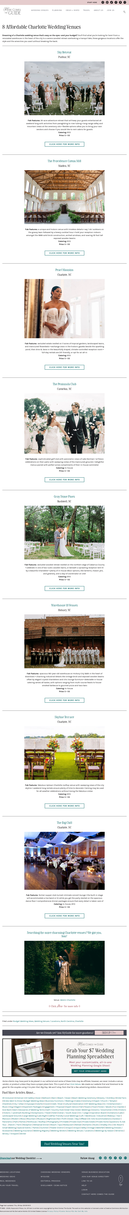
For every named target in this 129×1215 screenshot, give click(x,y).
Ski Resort (118, 1125)
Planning (57, 10)
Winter (23, 1134)
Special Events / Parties (28, 1128)
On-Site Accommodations (99, 1119)
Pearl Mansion (64, 270)
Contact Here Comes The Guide (98, 1194)
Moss (22, 1119)
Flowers (87, 1107)
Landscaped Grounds (12, 1116)
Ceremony (86, 1101)
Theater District (57, 1128)
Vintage (91, 1128)
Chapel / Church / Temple (104, 1101)
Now (109, 1033)
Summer (44, 1128)
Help (84, 1185)
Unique (68, 1128)
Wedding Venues (40, 10)
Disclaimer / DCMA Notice (54, 1185)
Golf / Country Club (54, 1110)
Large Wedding (29, 1116)
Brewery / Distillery (105, 1098)
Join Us (110, 10)
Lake (121, 1113)
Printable (64, 1122)
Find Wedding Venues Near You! (64, 1144)
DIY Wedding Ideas (93, 1104)
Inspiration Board (98, 1113)
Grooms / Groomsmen (102, 1110)
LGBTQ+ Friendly (56, 1116)
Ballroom (46, 1098)
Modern (15, 1119)
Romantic (87, 1125)
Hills (116, 1110)
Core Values (75, 1084)
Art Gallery (29, 1098)
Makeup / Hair (114, 1116)
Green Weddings (83, 1110)
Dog (11, 1107)
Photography (53, 1122)
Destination (78, 1104)
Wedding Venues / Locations (47, 1021)
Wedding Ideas (7, 1177)
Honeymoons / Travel (40, 1113)
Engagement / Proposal (53, 1107)
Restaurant (68, 1125)
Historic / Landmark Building (16, 1113)
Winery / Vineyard (10, 1134)
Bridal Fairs (121, 1098)
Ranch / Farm (15, 1125)
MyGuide (45, 1177)
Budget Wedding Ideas (23, 1021)
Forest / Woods (105, 1107)
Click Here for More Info (64, 144)
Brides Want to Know (12, 1101)
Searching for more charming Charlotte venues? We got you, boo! (64, 934)
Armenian (19, 1098)
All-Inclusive (7, 1098)
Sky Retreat (64, 52)
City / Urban (18, 1104)
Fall (81, 1107)
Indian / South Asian (67, 1113)
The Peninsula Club (64, 384)
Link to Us (87, 1181)
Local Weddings (71, 1116)
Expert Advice (72, 1107)
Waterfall (100, 1128)
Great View (69, 1110)
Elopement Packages (32, 1107)
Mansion (6, 1119)
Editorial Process (50, 1181)
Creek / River (57, 1104)
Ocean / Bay (73, 1119)
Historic (122, 1110)
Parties (22, 1122)
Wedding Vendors (59, 1131)
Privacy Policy (53, 1211)
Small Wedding (9, 1128)
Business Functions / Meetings (60, 1101)
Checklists (7, 1104)
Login (84, 1190)
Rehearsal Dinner (41, 1125)
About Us (98, 10)
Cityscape (30, 1104)
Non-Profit (61, 1119)
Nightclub (51, 1119)
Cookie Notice (65, 1211)
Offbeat (83, 1119)
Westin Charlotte (67, 1000)
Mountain (31, 1119)
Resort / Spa (56, 1125)
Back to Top (121, 1176)
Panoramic (7, 1122)
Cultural (67, 1104)
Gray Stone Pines (64, 496)
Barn (54, 1098)
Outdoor (116, 1119)
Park (16, 1122)
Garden (121, 1107)
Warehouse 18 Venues (64, 605)
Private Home (102, 1122)
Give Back (6, 1110)
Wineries (119, 1131)
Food (94, 1107)
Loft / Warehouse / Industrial (93, 1116)
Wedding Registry (41, 1131)
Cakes (78, 1101)
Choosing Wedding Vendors (55, 1172)
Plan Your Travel (9, 1185)
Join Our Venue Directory (95, 1177)
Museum (41, 1119)
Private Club (75, 1122)
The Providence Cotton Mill (64, 161)
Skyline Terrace (64, 717)
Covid (47, 1104)
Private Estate (88, 1122)
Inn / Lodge (83, 1113)
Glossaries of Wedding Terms (32, 1110)
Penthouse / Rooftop (36, 1122)
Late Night (42, 1116)
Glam (15, 1110)
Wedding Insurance (23, 1131)
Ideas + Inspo (72, 10)
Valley (83, 1128)
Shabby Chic (106, 1125)
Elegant (17, 1107)
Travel (86, 10)
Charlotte (79, 1021)
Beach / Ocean (64, 1098)
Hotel (54, 1113)
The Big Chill (64, 822)
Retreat (78, 1125)
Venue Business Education (96, 1172)
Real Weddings (8, 1181)
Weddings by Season (104, 1131)
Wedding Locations (10, 1172)
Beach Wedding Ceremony (84, 1098)
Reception (27, 1125)
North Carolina (67, 1021)
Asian (38, 1098)
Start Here (92, 2)
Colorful (39, 1104)
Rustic (96, 1125)
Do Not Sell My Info (80, 1211)
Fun (115, 1107)
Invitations (113, 1113)
